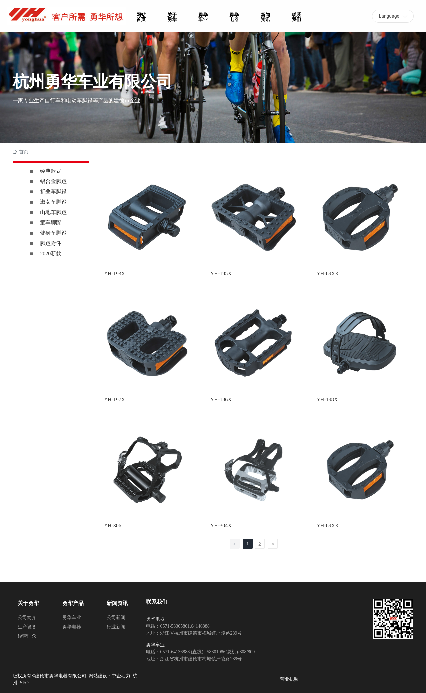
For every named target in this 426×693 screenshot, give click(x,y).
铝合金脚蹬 (53, 181)
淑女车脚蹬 (53, 202)
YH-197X (114, 399)
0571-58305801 (175, 626)
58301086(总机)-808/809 (230, 651)
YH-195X (221, 273)
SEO (24, 682)
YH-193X (114, 273)
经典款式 (50, 171)
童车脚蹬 (50, 222)
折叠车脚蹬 (53, 191)
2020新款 (50, 253)
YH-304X (221, 525)
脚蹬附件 (50, 243)
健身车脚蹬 (53, 233)
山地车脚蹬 (53, 212)
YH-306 (112, 525)
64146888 (200, 626)
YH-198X (327, 399)
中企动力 (121, 675)
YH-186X (221, 399)
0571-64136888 (175, 651)
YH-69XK (328, 273)
